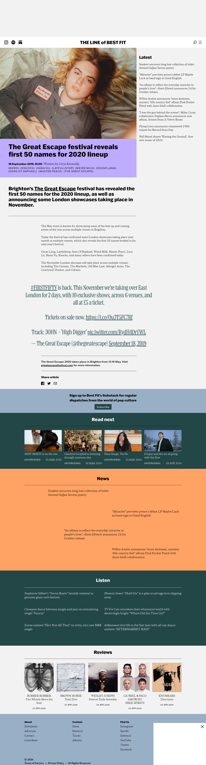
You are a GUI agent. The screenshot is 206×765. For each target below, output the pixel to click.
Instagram (126, 726)
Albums (77, 740)
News (13, 168)
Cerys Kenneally (69, 164)
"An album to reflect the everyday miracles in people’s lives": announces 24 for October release (167, 88)
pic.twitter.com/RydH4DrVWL (116, 332)
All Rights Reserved (79, 763)
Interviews (32, 459)
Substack (125, 736)
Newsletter (31, 726)
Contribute (31, 740)
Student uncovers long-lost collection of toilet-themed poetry (167, 66)
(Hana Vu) (43, 168)
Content (77, 722)
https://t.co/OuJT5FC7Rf (109, 317)
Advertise (30, 731)
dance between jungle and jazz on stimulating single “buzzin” (61, 611)
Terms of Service (34, 763)
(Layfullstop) (63, 168)
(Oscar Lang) (106, 168)
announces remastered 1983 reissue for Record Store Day (164, 128)
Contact (29, 736)
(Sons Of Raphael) (23, 171)
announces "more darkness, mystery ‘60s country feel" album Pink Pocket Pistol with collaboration (166, 102)
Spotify (124, 731)
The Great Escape (55, 188)
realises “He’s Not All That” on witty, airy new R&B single (62, 627)
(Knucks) (27, 168)
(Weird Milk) (85, 168)
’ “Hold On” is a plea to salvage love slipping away (142, 595)
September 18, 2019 (127, 344)
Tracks (76, 736)
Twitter (124, 745)
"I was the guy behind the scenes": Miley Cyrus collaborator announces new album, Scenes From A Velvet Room (167, 116)
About (28, 722)
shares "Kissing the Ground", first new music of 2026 (166, 138)
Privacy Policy (56, 763)
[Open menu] (200, 42)
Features (77, 731)
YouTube (125, 740)
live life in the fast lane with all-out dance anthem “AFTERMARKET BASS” (139, 627)
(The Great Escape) (78, 171)
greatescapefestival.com (57, 365)
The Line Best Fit (103, 42)
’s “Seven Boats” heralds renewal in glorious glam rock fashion (58, 595)
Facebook (126, 749)
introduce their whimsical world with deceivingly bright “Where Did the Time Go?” (137, 611)
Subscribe (103, 407)
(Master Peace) (50, 171)
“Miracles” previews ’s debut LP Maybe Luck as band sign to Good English (166, 76)
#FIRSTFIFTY (44, 288)
